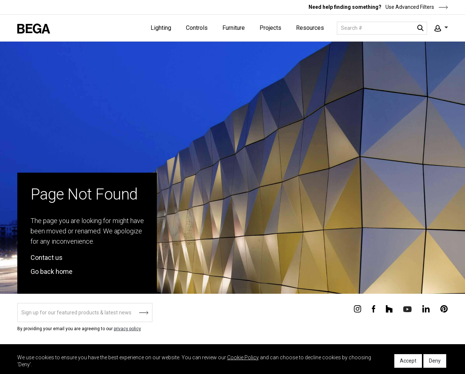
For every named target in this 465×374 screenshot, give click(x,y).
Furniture (233, 27)
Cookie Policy (243, 357)
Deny (435, 361)
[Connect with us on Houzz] (389, 308)
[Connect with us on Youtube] (407, 309)
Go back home (52, 271)
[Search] (382, 28)
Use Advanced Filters (416, 7)
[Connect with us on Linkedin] (426, 308)
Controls (197, 27)
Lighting (161, 27)
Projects (270, 27)
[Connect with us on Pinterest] (444, 308)
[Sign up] (84, 312)
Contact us (47, 257)
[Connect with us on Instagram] (357, 308)
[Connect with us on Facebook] (373, 308)
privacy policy (127, 328)
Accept (408, 361)
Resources (310, 27)
